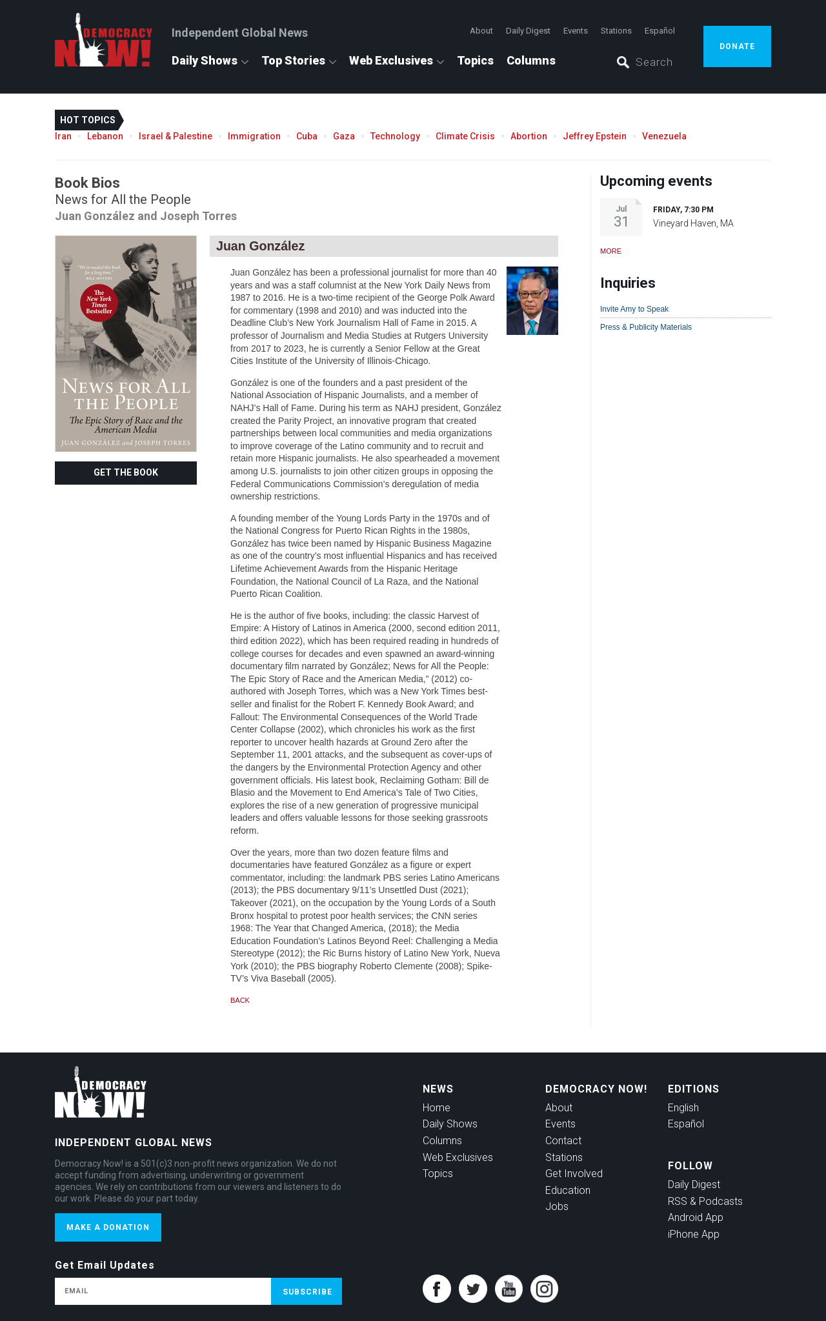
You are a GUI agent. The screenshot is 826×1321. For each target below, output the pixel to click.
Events (575, 30)
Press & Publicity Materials (646, 327)
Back (240, 1000)
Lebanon (105, 136)
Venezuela (664, 136)
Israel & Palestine (175, 136)
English (683, 1108)
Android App (695, 1217)
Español (660, 30)
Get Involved (574, 1173)
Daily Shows (204, 60)
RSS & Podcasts (705, 1201)
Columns (531, 60)
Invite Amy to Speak (634, 309)
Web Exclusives (391, 60)
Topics (475, 60)
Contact (563, 1140)
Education (567, 1190)
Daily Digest (528, 30)
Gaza (344, 136)
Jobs (557, 1206)
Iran (63, 136)
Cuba (306, 136)
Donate (737, 46)
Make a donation (108, 1227)
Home (436, 1108)
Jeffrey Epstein (595, 136)
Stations (616, 30)
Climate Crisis (465, 136)
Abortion (528, 136)
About (481, 30)
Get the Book (126, 472)
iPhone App (694, 1234)
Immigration (254, 136)
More (610, 251)
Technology (395, 136)
